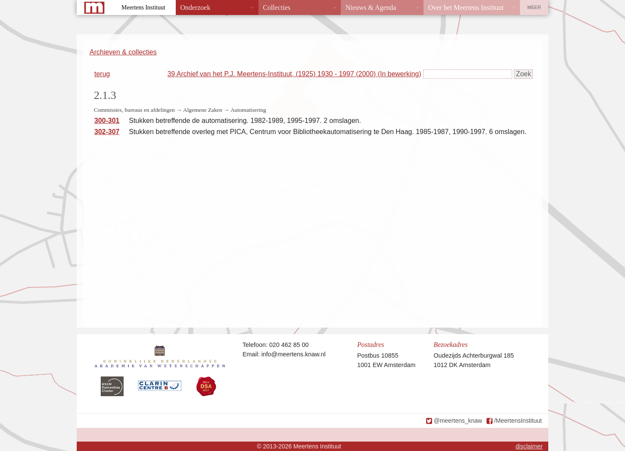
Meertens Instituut (143, 7)
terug (102, 74)
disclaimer (529, 446)
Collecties (276, 7)
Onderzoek (195, 7)
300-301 (107, 120)
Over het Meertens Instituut (466, 7)
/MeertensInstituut (518, 420)
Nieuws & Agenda (371, 7)
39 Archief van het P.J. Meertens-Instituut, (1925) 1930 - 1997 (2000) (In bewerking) (294, 74)
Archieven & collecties (123, 52)
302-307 (107, 131)
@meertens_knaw (458, 420)
